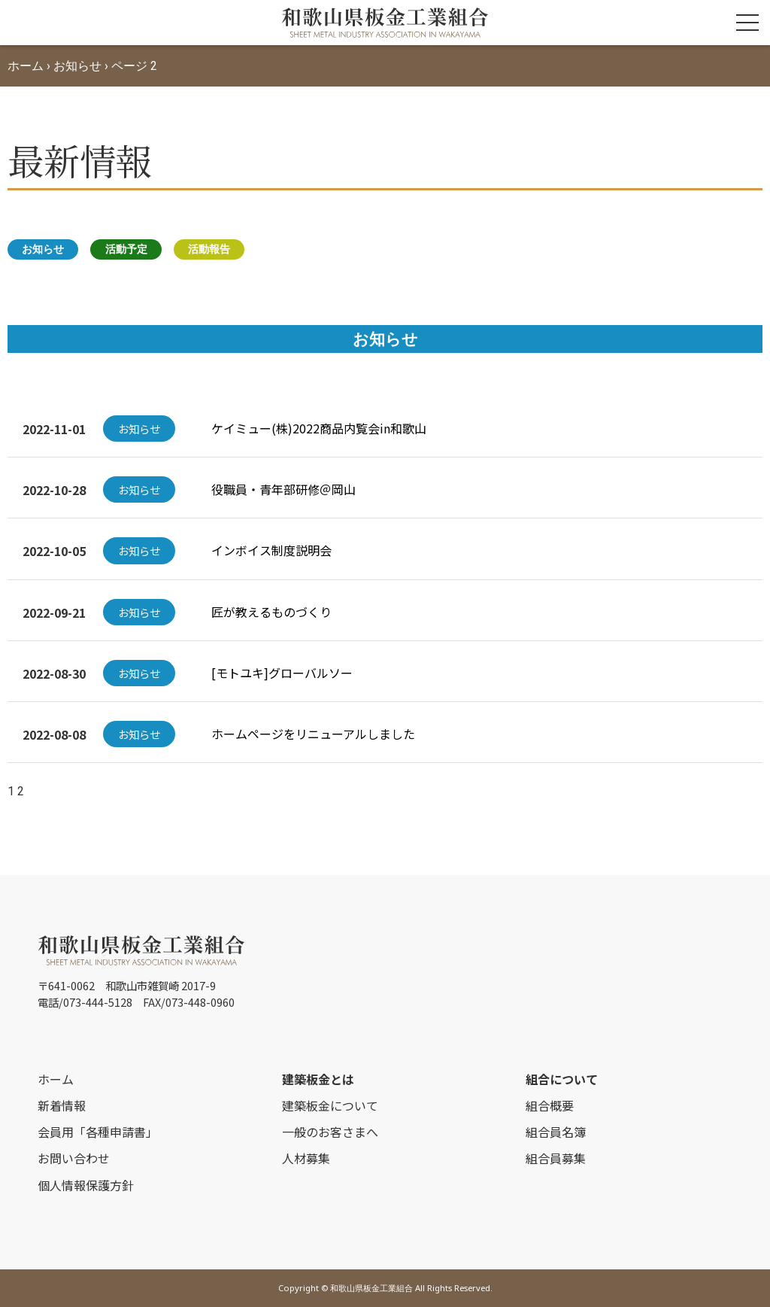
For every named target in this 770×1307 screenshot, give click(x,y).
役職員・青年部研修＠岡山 (283, 489)
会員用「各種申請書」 (98, 1132)
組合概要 (550, 1105)
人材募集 (306, 1158)
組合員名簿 (556, 1132)
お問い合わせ (74, 1158)
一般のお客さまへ (330, 1132)
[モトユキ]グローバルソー (282, 673)
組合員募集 (556, 1158)
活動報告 (209, 249)
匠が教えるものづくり (271, 612)
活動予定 (126, 249)
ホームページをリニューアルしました (313, 734)
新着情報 (62, 1105)
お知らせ (77, 66)
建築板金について (330, 1105)
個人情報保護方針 (86, 1185)
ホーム (26, 66)
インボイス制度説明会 (271, 550)
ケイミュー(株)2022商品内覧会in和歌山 (318, 428)
